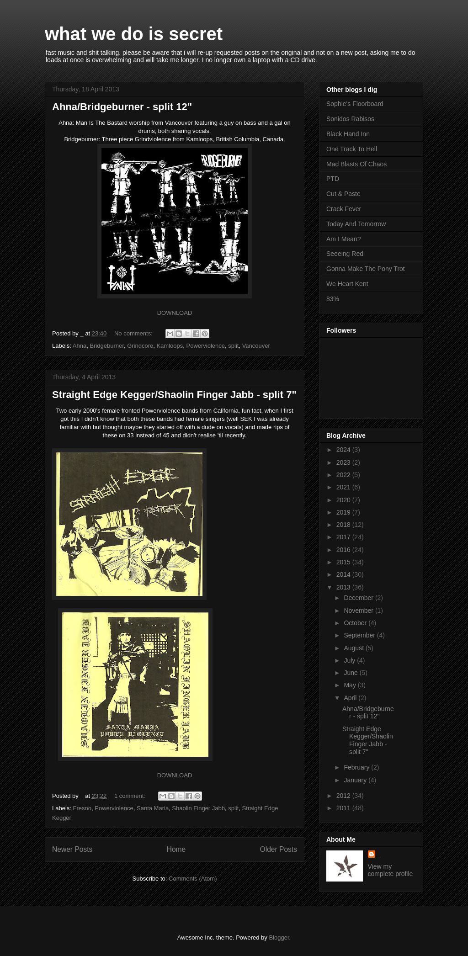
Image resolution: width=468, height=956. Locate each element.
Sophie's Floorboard (354, 103)
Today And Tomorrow (356, 224)
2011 (344, 808)
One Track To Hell (351, 149)
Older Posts (278, 849)
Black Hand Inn (348, 134)
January (356, 780)
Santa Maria (153, 808)
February (357, 767)
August (354, 648)
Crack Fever (343, 208)
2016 (344, 549)
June (351, 672)
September (360, 635)
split (233, 345)
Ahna (79, 345)
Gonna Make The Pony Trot (365, 268)
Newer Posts (72, 849)
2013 (344, 587)
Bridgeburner (106, 345)
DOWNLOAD (174, 312)
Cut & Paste (343, 193)
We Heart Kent (347, 283)
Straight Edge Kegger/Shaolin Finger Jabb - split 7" (174, 394)
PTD (332, 178)
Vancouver (256, 345)
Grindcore (140, 345)
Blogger (279, 937)
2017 (344, 537)
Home (176, 849)
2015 (344, 562)
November (359, 610)
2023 (344, 462)
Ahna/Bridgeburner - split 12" (122, 106)
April (351, 697)
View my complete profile (390, 870)
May (350, 685)
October (356, 623)
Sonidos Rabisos (350, 118)
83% (332, 299)
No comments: (134, 333)
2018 (344, 524)
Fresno (82, 808)
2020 (344, 500)
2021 (344, 487)
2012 (344, 795)
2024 (344, 449)
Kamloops (169, 345)
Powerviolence (205, 345)
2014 (344, 574)
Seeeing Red (344, 253)
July (350, 660)
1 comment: (130, 795)
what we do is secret (134, 34)
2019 (344, 512)
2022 (344, 474)
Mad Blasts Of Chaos (356, 164)
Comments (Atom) (193, 878)
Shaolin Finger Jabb (198, 808)
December (359, 597)
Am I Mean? (343, 239)
